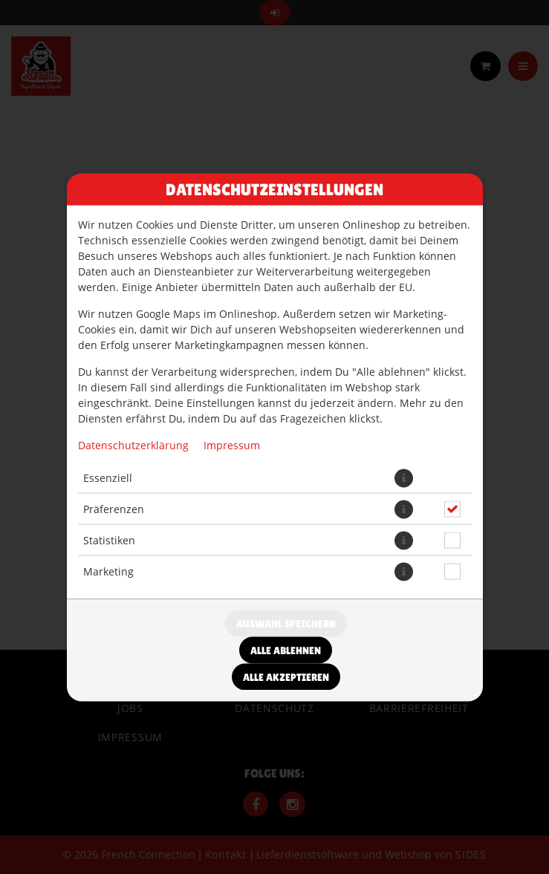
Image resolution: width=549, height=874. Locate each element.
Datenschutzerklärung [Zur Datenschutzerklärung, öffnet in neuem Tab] (133, 444)
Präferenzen (113, 509)
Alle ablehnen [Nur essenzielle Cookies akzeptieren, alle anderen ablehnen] (285, 650)
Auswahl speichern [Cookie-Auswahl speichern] (286, 623)
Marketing (108, 571)
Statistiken (109, 540)
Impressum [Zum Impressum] (232, 444)
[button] (403, 478)
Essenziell (107, 478)
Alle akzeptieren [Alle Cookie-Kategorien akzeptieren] (286, 676)
